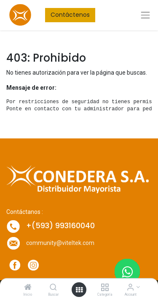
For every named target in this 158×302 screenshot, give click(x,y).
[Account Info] (130, 287)
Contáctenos (70, 14)
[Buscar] (53, 287)
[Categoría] (105, 287)
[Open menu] (79, 290)
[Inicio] (28, 287)
